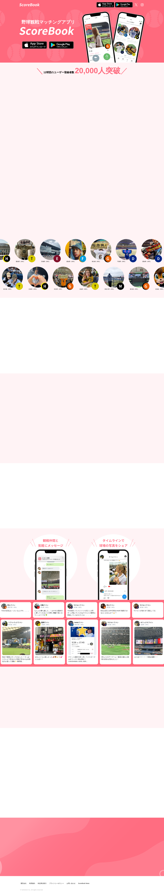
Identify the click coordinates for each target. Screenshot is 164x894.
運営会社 (23, 883)
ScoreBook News (83, 883)
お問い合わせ (71, 883)
